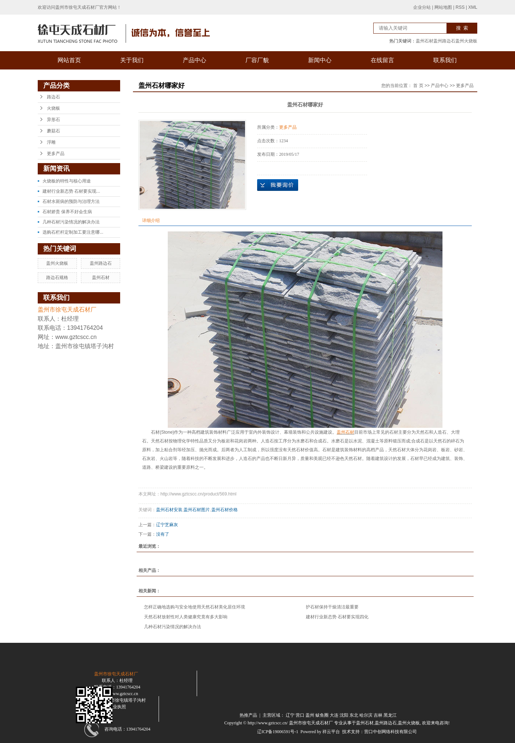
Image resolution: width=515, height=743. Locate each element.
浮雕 (51, 142)
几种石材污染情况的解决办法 (71, 222)
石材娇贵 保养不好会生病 (67, 211)
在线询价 (277, 185)
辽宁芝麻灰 (167, 524)
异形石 (53, 119)
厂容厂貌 (257, 60)
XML (472, 7)
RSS (460, 7)
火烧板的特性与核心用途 (66, 181)
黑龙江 (390, 715)
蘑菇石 (53, 130)
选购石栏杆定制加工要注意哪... (72, 232)
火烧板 (53, 108)
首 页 (418, 85)
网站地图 (443, 7)
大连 (334, 715)
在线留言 (382, 60)
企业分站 (422, 7)
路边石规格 (57, 277)
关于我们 (132, 60)
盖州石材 (424, 41)
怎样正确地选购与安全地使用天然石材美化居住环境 (194, 607)
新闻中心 (319, 60)
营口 (300, 715)
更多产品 (55, 153)
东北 (353, 715)
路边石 (53, 96)
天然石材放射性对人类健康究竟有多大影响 (185, 616)
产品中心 (194, 60)
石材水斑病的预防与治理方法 (71, 201)
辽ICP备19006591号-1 (278, 731)
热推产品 (248, 715)
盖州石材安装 (169, 509)
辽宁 (290, 715)
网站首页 (69, 60)
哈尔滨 (366, 715)
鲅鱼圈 (322, 715)
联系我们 (445, 60)
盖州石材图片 (197, 509)
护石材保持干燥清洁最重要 (332, 607)
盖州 (309, 715)
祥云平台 (331, 731)
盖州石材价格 (224, 509)
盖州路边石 (444, 41)
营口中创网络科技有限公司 (390, 731)
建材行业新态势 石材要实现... (71, 191)
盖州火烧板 (466, 41)
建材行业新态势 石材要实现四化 (337, 616)
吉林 (378, 715)
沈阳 (344, 715)
